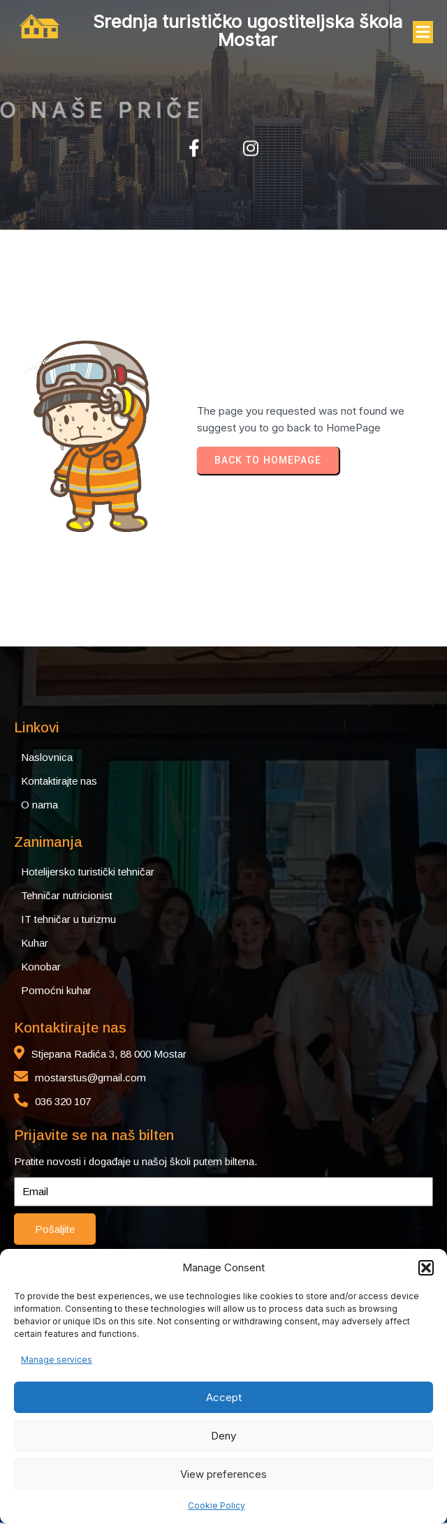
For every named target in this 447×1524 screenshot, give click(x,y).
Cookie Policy (216, 1505)
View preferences (223, 1474)
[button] (426, 1268)
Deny (223, 1435)
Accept (224, 1397)
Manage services (56, 1359)
